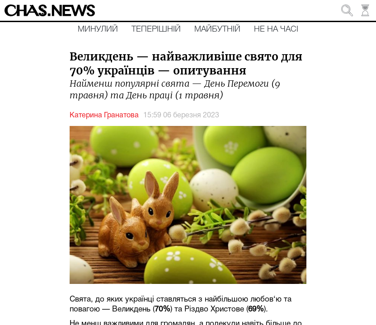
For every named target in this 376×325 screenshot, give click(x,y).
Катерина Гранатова (104, 115)
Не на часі (276, 29)
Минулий (98, 29)
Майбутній (217, 29)
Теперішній (156, 29)
